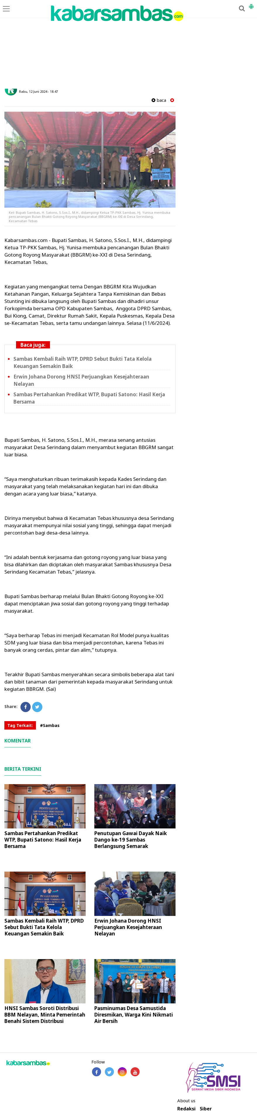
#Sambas (50, 725)
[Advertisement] (128, 45)
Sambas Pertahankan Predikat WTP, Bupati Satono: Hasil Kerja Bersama (42, 839)
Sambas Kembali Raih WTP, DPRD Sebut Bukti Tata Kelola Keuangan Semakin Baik (44, 927)
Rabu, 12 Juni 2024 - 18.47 (38, 91)
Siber (206, 1109)
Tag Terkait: (20, 725)
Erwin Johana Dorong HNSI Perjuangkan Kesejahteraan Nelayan (128, 927)
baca (159, 100)
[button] (251, 4)
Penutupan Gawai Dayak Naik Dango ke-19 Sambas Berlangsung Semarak (130, 839)
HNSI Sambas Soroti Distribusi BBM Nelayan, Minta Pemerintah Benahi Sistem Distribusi (44, 1014)
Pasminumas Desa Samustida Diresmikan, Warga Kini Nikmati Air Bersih (133, 1014)
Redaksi (186, 1109)
